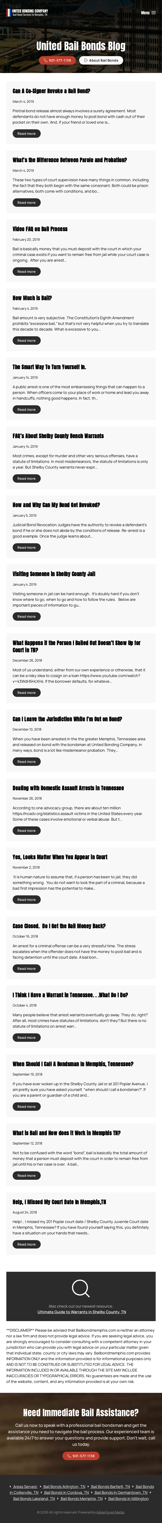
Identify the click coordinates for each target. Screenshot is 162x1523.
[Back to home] (27, 12)
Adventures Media (110, 1512)
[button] (148, 12)
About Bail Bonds (101, 60)
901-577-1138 (57, 60)
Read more (27, 133)
